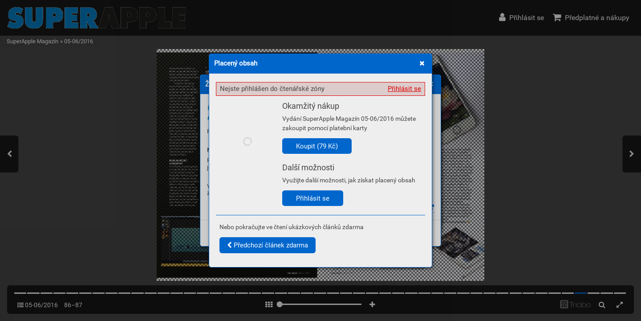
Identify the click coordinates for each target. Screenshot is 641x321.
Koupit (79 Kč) (317, 146)
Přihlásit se (404, 89)
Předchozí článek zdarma (267, 245)
